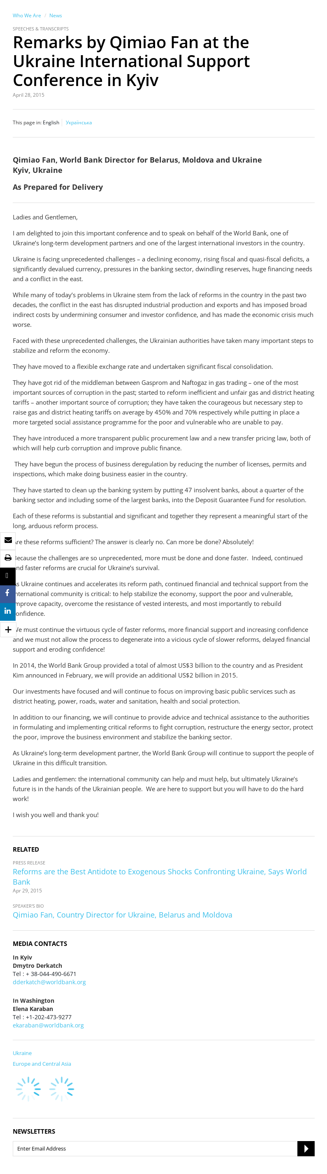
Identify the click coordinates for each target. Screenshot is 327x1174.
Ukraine (22, 1053)
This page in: (27, 122)
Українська (79, 122)
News (55, 15)
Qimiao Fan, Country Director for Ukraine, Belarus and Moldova (122, 915)
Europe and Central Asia (42, 1063)
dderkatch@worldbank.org (49, 982)
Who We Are (27, 15)
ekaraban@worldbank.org (48, 1025)
